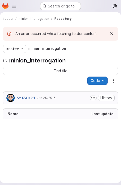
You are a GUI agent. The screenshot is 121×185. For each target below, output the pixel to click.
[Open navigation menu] (14, 6)
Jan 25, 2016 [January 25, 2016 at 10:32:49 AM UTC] (46, 98)
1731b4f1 (26, 98)
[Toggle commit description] (93, 98)
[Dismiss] (112, 34)
